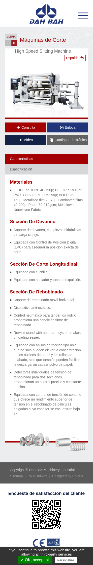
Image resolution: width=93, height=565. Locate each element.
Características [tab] (21, 159)
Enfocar (68, 127)
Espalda (72, 58)
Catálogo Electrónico (68, 140)
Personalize (65, 560)
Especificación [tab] (21, 169)
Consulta (26, 127)
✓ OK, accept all (35, 560)
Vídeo (26, 140)
